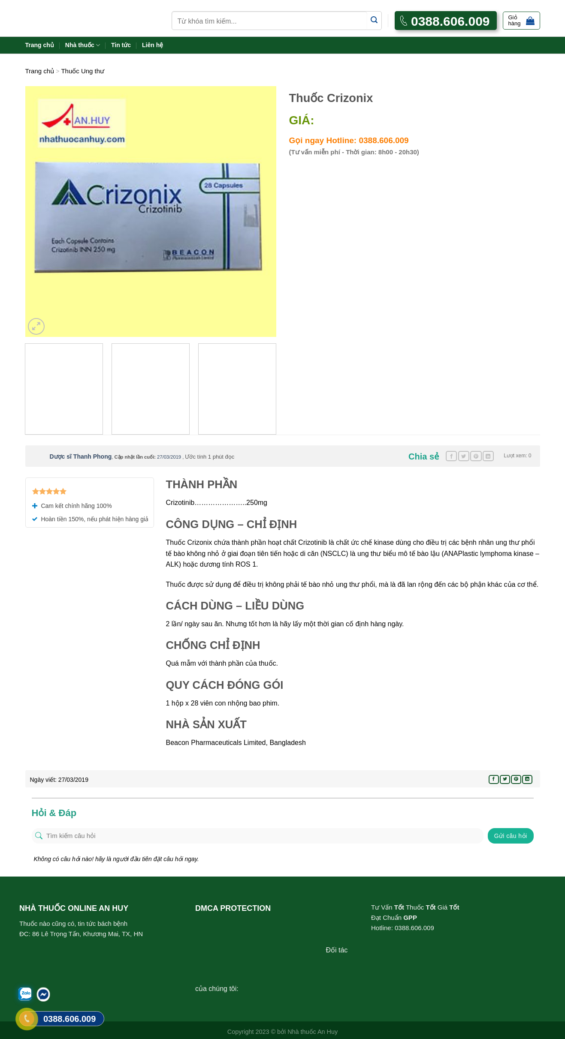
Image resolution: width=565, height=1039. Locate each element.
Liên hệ (152, 45)
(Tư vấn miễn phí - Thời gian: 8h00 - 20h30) (354, 152)
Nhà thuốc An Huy (312, 1031)
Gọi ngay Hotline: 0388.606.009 (349, 140)
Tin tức (121, 45)
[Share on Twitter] (463, 456)
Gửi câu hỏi (510, 835)
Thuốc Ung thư (82, 71)
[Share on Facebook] (451, 456)
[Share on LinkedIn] (488, 456)
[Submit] (374, 20)
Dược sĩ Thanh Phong (81, 456)
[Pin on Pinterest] (475, 456)
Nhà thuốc (82, 45)
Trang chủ (39, 45)
